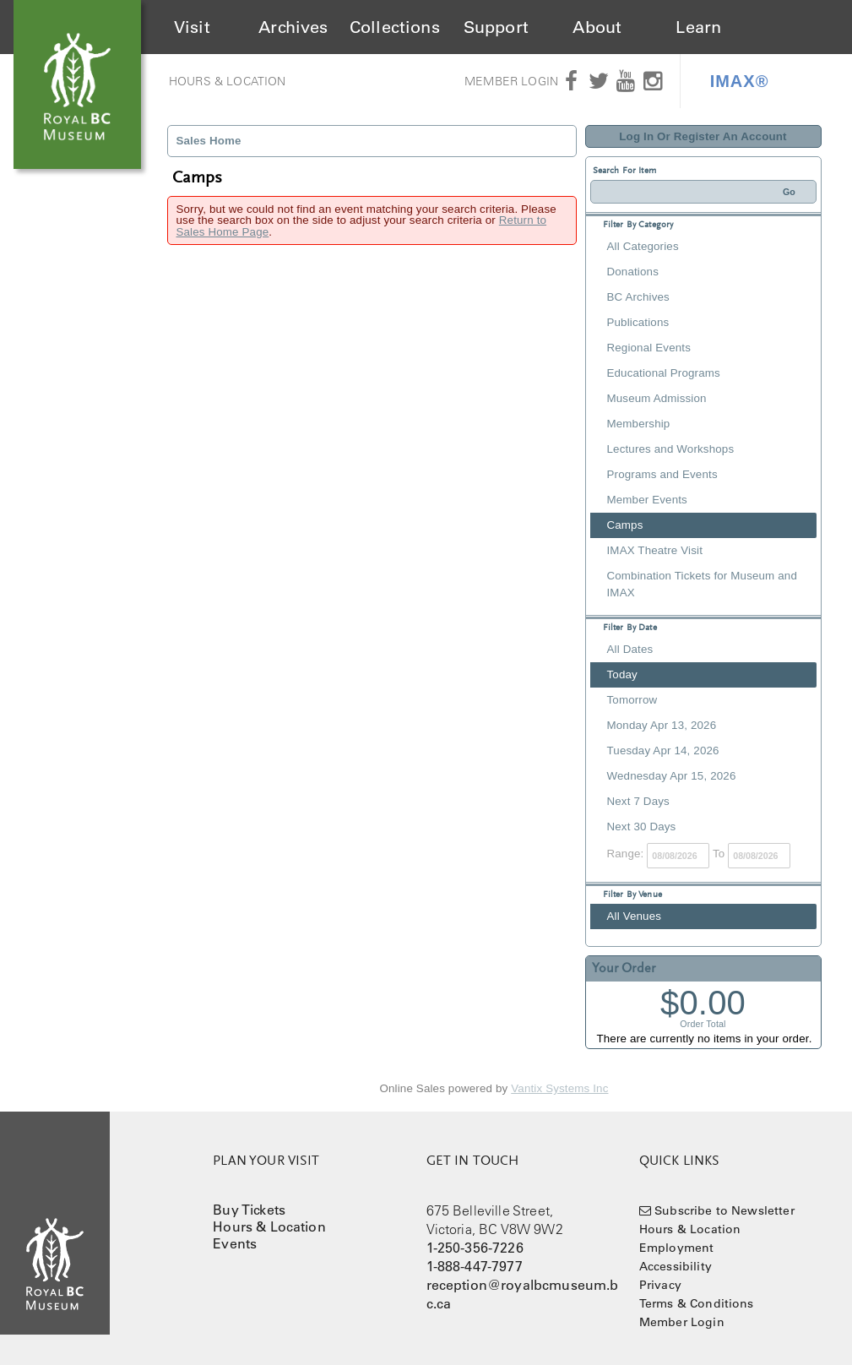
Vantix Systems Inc (559, 1088)
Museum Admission (657, 398)
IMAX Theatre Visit (655, 550)
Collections (395, 27)
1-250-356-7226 (475, 1247)
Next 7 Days (638, 801)
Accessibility (675, 1266)
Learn (698, 27)
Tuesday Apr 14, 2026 (663, 750)
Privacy (660, 1284)
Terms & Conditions (696, 1303)
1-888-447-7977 (474, 1266)
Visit (192, 27)
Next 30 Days (641, 826)
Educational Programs (663, 373)
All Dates (630, 649)
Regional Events (649, 347)
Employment (676, 1247)
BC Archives (638, 297)
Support (496, 27)
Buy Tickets (249, 1209)
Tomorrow (632, 699)
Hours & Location (227, 81)
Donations (633, 271)
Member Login (511, 81)
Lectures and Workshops (671, 449)
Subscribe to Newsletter (724, 1210)
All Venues (634, 916)
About (597, 27)
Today (622, 674)
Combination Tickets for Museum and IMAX (702, 584)
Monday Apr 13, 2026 (662, 725)
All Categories (643, 246)
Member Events (647, 499)
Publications (638, 322)
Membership (638, 423)
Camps (625, 525)
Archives (293, 27)
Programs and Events (662, 474)
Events (235, 1243)
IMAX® (739, 81)
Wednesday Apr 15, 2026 (671, 776)
